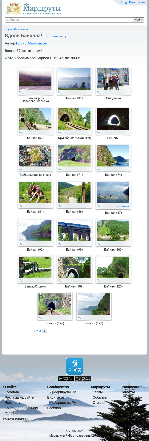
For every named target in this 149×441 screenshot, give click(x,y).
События (100, 397)
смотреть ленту (55, 36)
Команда (12, 392)
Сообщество (58, 387)
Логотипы (12, 403)
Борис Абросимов (16, 29)
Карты (98, 392)
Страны (99, 403)
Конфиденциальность (22, 408)
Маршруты (100, 387)
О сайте (10, 387)
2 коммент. (123, 206)
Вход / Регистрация (133, 2)
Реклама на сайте (19, 397)
